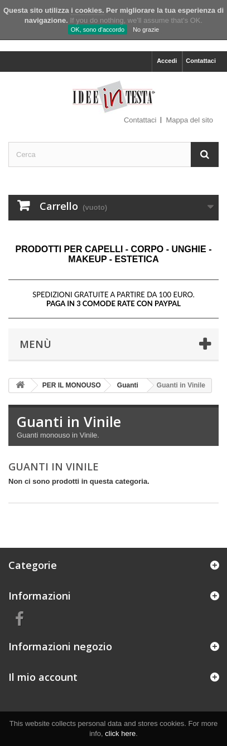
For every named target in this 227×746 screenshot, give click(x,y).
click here (120, 733)
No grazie (146, 29)
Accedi (167, 60)
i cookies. (87, 10)
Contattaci (201, 60)
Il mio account (43, 677)
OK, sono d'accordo (97, 29)
